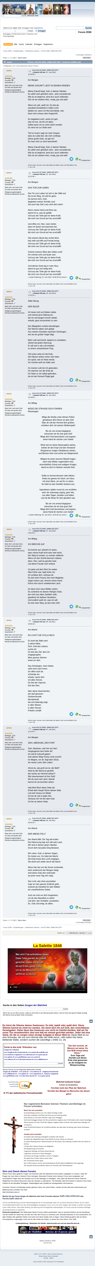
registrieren (38, 28)
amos (9, 70)
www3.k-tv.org (13, 1082)
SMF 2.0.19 (38, 1254)
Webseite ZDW (32, 16)
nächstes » (88, 55)
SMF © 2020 (47, 1254)
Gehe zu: (61, 933)
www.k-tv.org (13, 1084)
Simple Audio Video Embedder (48, 1256)
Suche (6, 1005)
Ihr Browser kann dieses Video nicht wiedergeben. (47, 970)
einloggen (26, 28)
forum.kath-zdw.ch (12, 1198)
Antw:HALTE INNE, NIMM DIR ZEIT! (45, 70)
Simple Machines (57, 1254)
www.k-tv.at (14, 1086)
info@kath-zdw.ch (12, 1192)
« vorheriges (79, 55)
